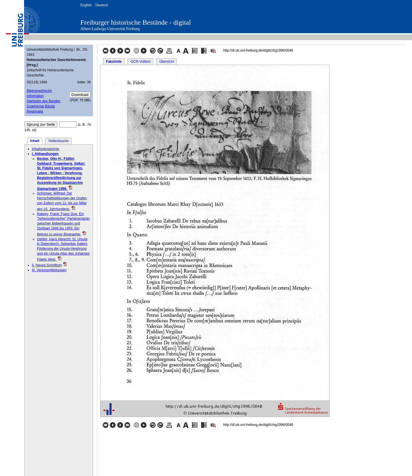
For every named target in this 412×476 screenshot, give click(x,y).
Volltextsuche (58, 141)
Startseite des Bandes (43, 101)
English (86, 5)
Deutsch (101, 5)
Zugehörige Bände (41, 106)
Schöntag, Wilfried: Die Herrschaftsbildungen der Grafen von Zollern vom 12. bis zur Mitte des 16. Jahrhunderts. (62, 201)
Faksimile (114, 62)
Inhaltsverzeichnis (45, 149)
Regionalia (35, 111)
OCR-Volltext (140, 62)
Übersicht (166, 62)
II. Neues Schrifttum (47, 265)
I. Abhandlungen (45, 154)
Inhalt (34, 141)
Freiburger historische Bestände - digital (135, 22)
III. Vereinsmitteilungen (49, 270)
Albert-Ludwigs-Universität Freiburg (110, 29)
